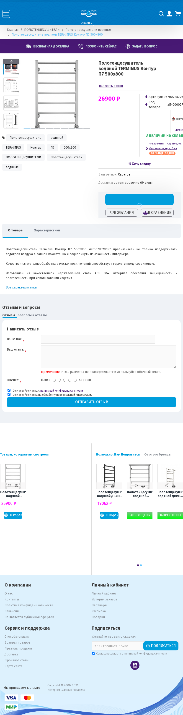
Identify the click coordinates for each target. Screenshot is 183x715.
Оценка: (13, 380)
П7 (52, 147)
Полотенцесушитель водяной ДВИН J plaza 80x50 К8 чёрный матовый (109, 494)
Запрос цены (139, 515)
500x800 (70, 147)
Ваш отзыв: (15, 349)
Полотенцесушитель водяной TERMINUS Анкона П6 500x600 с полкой (139, 494)
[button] (27, 128)
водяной (57, 138)
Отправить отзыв (91, 402)
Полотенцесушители (66, 157)
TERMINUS (13, 147)
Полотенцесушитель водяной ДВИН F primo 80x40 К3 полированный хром (170, 494)
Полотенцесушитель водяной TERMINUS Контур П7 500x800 (13, 494)
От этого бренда (157, 454)
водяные (12, 167)
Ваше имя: (14, 339)
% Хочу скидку (139, 164)
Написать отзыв (111, 86)
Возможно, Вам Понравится (118, 454)
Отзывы (8, 315)
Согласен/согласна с (130, 654)
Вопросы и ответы (32, 315)
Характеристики (47, 230)
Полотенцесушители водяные (88, 30)
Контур (35, 147)
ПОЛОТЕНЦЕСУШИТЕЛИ (42, 30)
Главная (12, 30)
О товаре (15, 230)
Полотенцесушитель (25, 138)
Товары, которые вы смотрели (24, 454)
